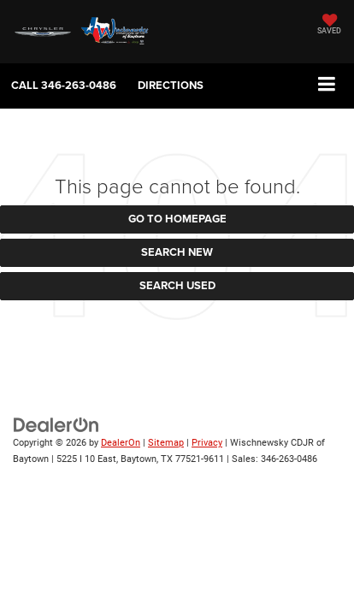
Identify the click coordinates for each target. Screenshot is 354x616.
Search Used (177, 285)
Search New (177, 252)
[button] (63, 85)
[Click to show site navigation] (327, 85)
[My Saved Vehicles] (329, 26)
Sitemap (166, 442)
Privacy (207, 442)
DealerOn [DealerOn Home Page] (120, 442)
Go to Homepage (177, 218)
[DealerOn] (56, 424)
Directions (171, 85)
